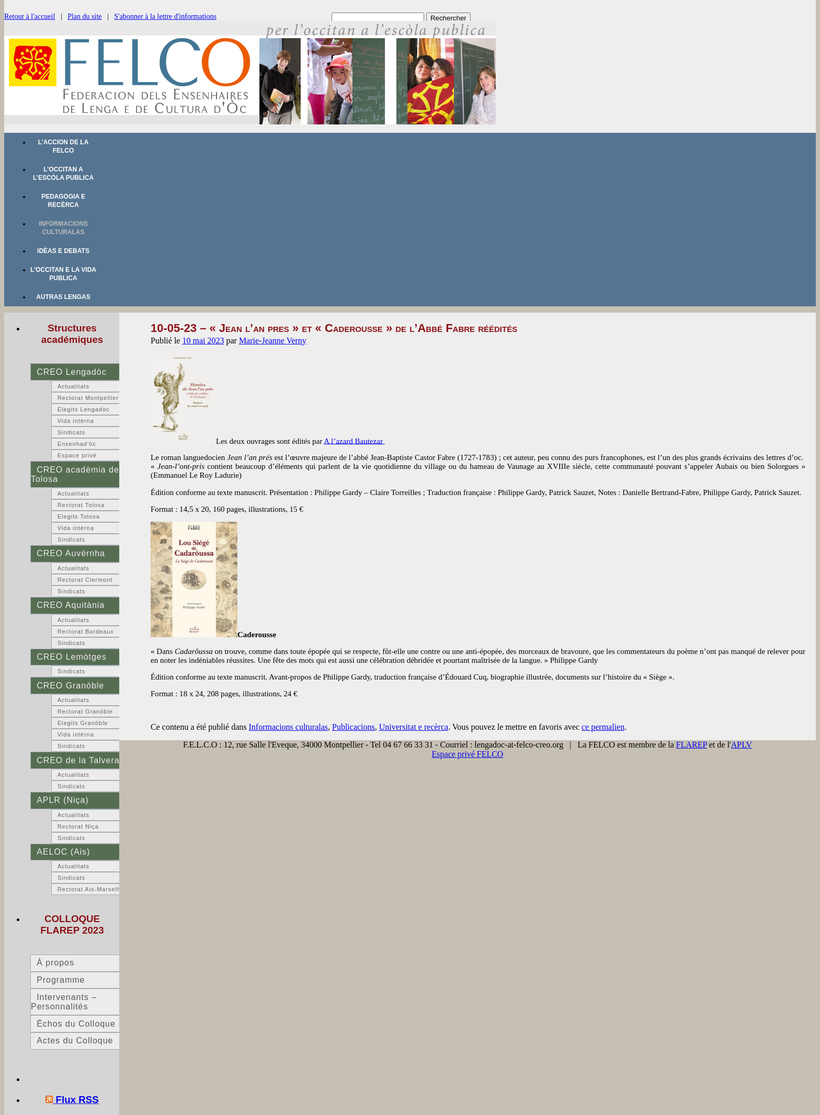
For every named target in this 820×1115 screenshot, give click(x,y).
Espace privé (77, 455)
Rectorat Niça (78, 826)
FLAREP (691, 744)
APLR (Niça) (62, 800)
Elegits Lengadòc (84, 409)
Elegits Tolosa (79, 516)
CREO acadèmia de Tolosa (75, 474)
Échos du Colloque (76, 1023)
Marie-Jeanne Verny (272, 340)
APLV (741, 744)
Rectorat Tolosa (81, 505)
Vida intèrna (76, 421)
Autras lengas (63, 297)
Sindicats (71, 432)
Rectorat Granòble (85, 711)
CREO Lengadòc (71, 371)
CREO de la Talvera (78, 760)
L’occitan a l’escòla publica (63, 173)
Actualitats (73, 386)
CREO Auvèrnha (71, 553)
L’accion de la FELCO (63, 146)
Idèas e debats (63, 251)
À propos (55, 962)
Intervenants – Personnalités (64, 1002)
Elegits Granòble (83, 723)
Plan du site (84, 16)
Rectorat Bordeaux (86, 631)
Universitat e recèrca (413, 726)
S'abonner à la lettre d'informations (165, 16)
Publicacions (353, 726)
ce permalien (603, 726)
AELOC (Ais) (63, 851)
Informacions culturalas (63, 228)
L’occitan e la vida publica (63, 274)
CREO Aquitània (71, 605)
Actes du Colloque (75, 1040)
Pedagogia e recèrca (63, 201)
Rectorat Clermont (85, 580)
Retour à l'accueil (29, 16)
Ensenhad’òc (77, 444)
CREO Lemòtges (71, 656)
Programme (61, 979)
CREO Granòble (70, 685)
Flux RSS (77, 1099)
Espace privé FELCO (468, 754)
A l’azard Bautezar (354, 440)
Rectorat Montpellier (88, 398)
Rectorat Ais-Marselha (91, 889)
